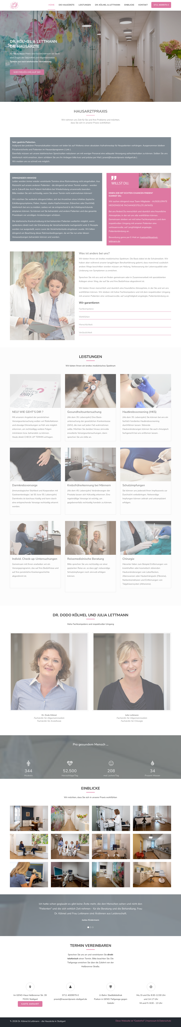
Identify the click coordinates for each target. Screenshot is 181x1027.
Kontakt (143, 5)
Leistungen (85, 5)
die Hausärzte (66, 5)
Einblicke (129, 5)
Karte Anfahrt (30, 1004)
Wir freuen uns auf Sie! (27, 79)
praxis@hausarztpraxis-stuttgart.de (119, 157)
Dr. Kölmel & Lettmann (107, 5)
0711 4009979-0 (161, 5)
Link (67, 149)
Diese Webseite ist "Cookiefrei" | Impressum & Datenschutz (143, 1020)
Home (51, 5)
